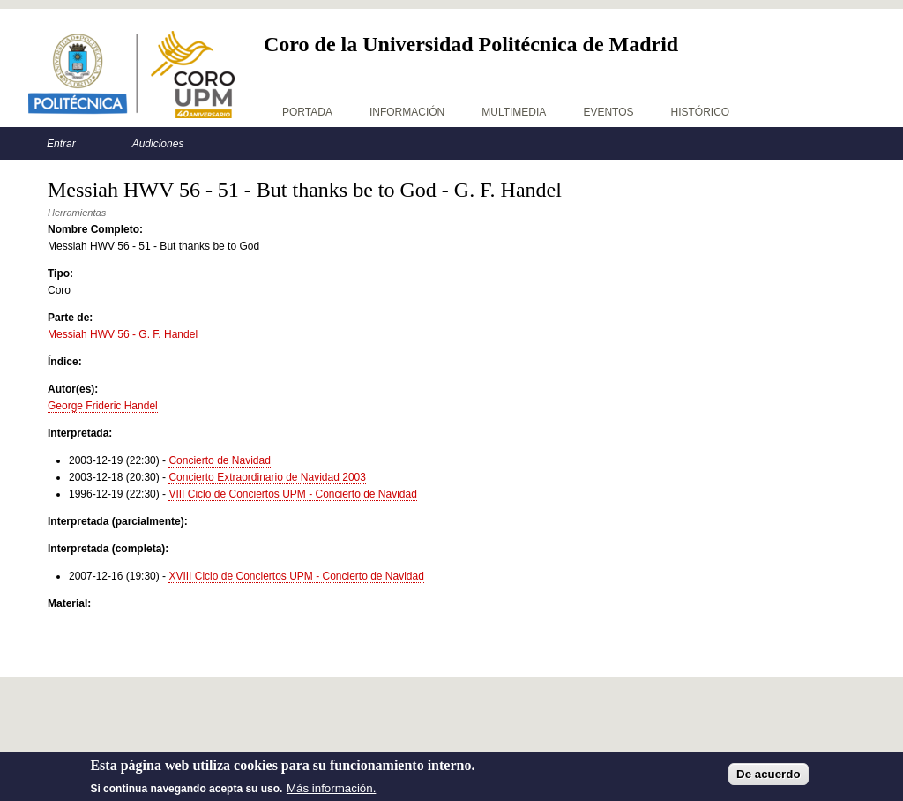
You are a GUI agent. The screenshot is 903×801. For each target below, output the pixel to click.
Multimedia (513, 112)
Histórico (700, 112)
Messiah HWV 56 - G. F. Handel (123, 334)
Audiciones (158, 144)
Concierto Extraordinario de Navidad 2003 (266, 477)
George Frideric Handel (103, 406)
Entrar (61, 144)
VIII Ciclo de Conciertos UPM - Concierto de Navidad (292, 494)
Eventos (608, 112)
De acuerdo (768, 778)
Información (406, 112)
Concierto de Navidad (219, 460)
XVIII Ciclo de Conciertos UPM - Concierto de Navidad (295, 576)
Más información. (331, 792)
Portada (307, 112)
